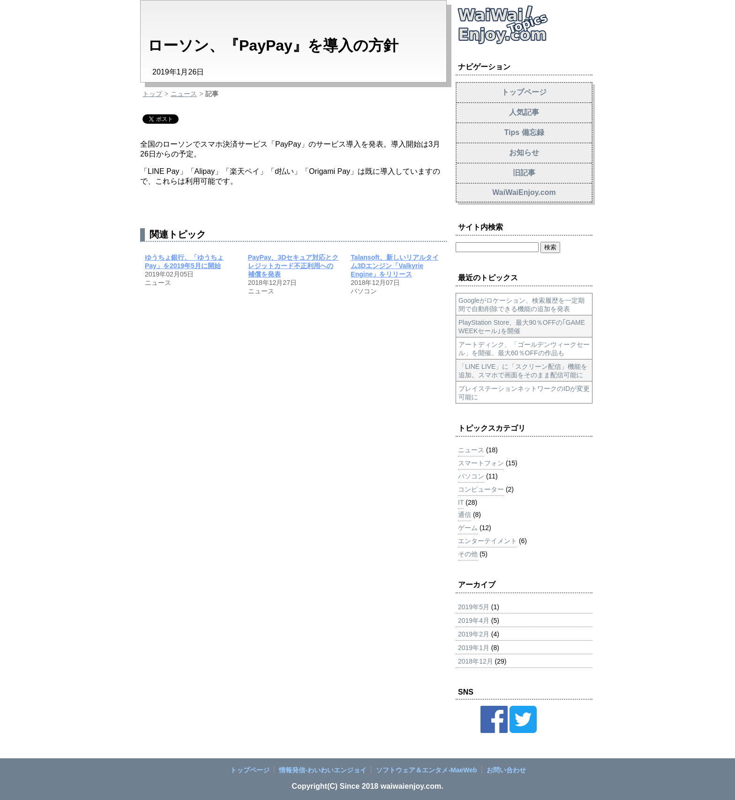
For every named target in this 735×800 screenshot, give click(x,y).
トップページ (524, 92)
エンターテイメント (487, 541)
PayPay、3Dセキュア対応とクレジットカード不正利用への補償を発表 (293, 266)
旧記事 (524, 173)
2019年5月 (473, 607)
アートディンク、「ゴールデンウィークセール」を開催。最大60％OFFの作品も (524, 349)
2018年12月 (475, 661)
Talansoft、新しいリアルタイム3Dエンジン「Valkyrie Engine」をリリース (394, 266)
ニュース (184, 93)
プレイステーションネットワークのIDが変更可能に (524, 393)
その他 (468, 554)
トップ (152, 93)
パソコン (471, 476)
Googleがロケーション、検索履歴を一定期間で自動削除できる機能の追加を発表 (521, 305)
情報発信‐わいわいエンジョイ (323, 770)
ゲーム (468, 527)
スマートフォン (481, 463)
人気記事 (524, 112)
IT (461, 502)
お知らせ (524, 153)
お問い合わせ (506, 770)
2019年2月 (473, 634)
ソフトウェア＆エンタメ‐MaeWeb (426, 770)
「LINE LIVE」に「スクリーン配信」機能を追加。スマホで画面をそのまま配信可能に (522, 371)
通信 (464, 514)
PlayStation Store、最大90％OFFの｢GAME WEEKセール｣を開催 (521, 327)
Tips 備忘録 (524, 132)
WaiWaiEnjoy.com (523, 192)
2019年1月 (473, 647)
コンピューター (481, 489)
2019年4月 (473, 620)
